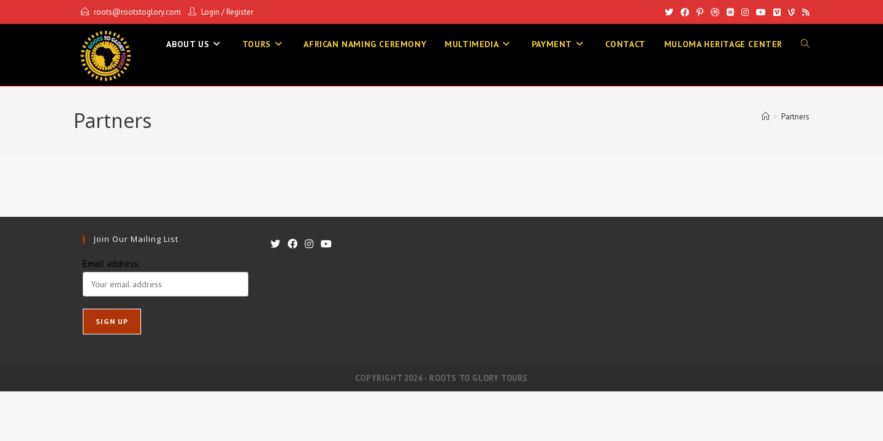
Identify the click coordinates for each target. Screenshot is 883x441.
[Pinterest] (700, 12)
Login (210, 12)
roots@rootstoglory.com (137, 12)
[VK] (730, 12)
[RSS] (803, 12)
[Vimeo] (777, 12)
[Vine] (791, 12)
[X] (669, 12)
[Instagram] (745, 12)
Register (239, 12)
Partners (795, 116)
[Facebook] (685, 12)
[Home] (766, 116)
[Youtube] (761, 12)
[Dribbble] (715, 12)
